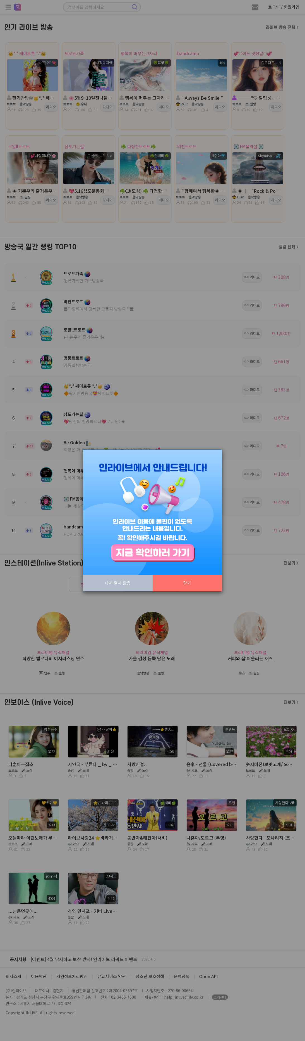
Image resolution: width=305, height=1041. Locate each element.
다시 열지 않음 (118, 583)
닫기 (187, 583)
